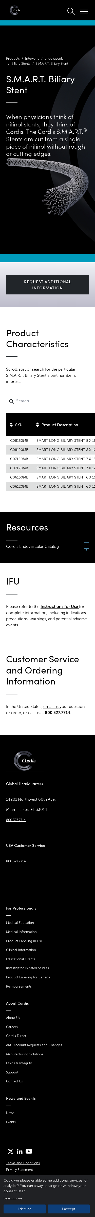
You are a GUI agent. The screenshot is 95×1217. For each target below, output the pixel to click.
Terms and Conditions (23, 1163)
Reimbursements (19, 986)
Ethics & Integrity (19, 1063)
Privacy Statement (19, 1170)
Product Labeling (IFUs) (24, 941)
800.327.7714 (16, 820)
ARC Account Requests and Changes (34, 1045)
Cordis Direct (16, 1036)
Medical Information (21, 932)
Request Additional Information (47, 284)
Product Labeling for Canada (28, 977)
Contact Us (14, 1081)
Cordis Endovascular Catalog (47, 546)
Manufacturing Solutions (24, 1054)
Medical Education (20, 923)
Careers (12, 1027)
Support (12, 1072)
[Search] (47, 401)
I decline (24, 1209)
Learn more (13, 1198)
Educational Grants (20, 959)
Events (11, 1122)
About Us (13, 1018)
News (10, 1113)
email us (51, 706)
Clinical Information (21, 950)
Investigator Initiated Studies (27, 968)
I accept (68, 1209)
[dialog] (47, 1196)
